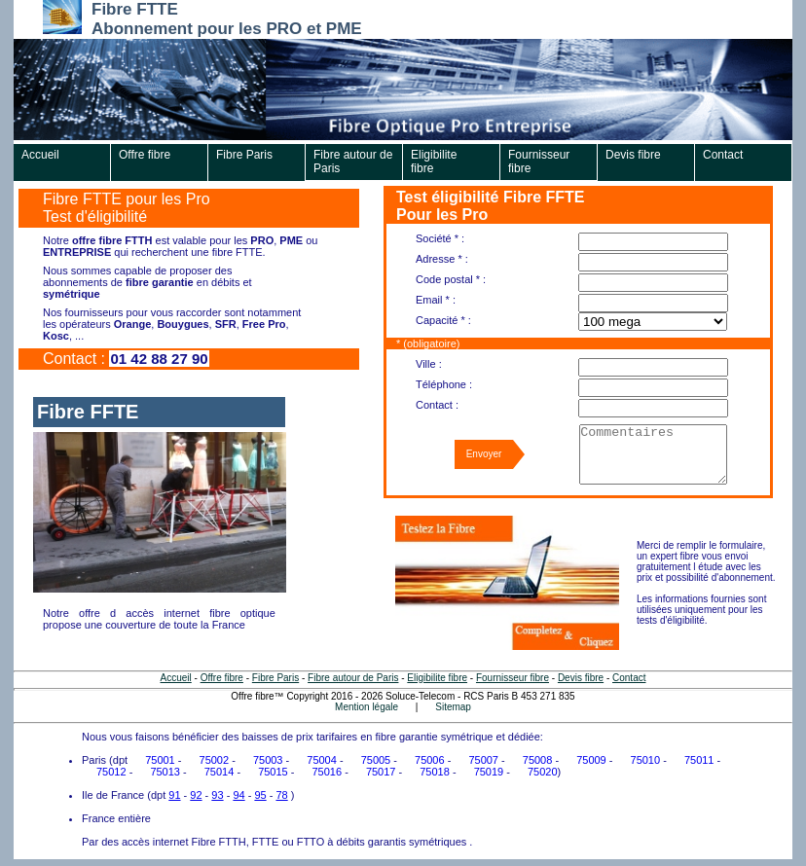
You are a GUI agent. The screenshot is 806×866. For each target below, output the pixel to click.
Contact (723, 155)
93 (217, 795)
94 (238, 795)
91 (174, 795)
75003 (268, 760)
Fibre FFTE (87, 411)
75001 (160, 760)
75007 (483, 760)
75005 (376, 760)
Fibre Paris (244, 155)
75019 (489, 771)
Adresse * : (442, 259)
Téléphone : (444, 384)
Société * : (440, 238)
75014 (219, 771)
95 (260, 795)
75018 (435, 771)
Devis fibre (633, 155)
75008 (538, 760)
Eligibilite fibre (434, 161)
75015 (273, 771)
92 (196, 795)
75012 (111, 771)
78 (281, 795)
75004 (322, 760)
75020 (543, 771)
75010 (646, 760)
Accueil (40, 155)
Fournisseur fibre (538, 161)
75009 (591, 760)
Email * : (436, 300)
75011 (699, 760)
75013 (165, 771)
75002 (215, 760)
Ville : (429, 364)
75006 (430, 760)
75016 (327, 771)
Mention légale (366, 707)
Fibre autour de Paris (352, 161)
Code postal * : (451, 279)
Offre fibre (144, 155)
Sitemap (453, 707)
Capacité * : (443, 320)
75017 (381, 771)
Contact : (437, 405)
